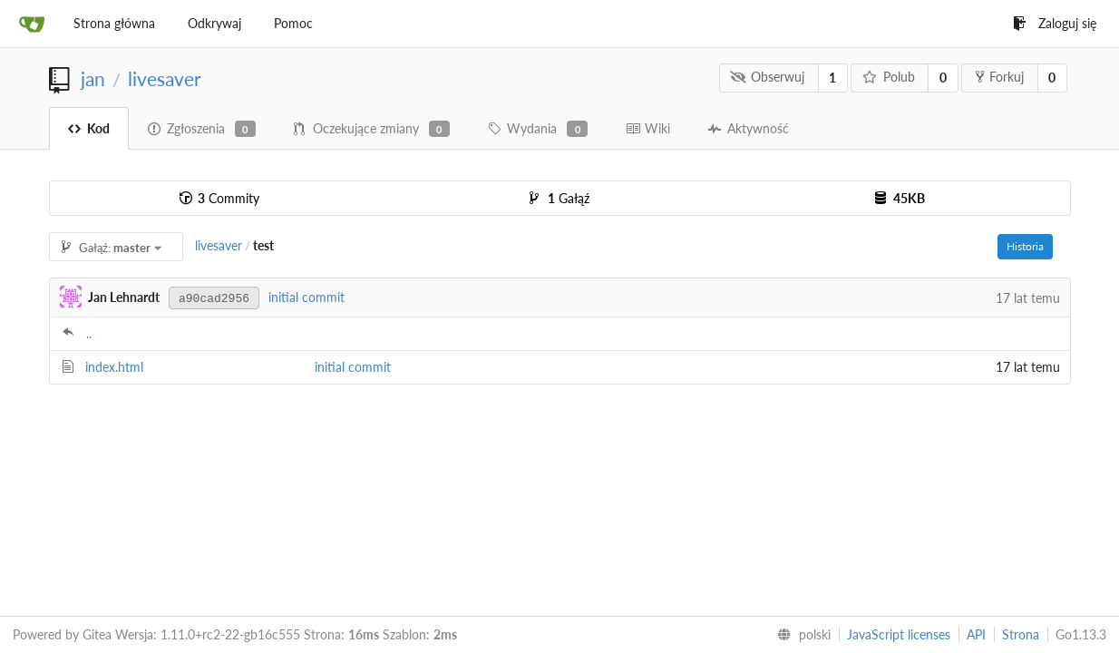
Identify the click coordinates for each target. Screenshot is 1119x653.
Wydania (538, 129)
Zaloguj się (1054, 23)
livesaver (164, 78)
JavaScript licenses (898, 634)
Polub (888, 76)
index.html (114, 367)
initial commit (306, 297)
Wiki (648, 128)
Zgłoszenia (202, 129)
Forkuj (1000, 76)
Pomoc (293, 23)
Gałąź (559, 198)
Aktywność (748, 128)
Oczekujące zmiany (372, 129)
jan (93, 78)
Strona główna (114, 23)
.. (89, 333)
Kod (89, 128)
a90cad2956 (214, 299)
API (976, 634)
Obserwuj (767, 76)
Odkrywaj (214, 23)
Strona (1020, 634)
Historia (1025, 246)
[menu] (800, 635)
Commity (219, 198)
